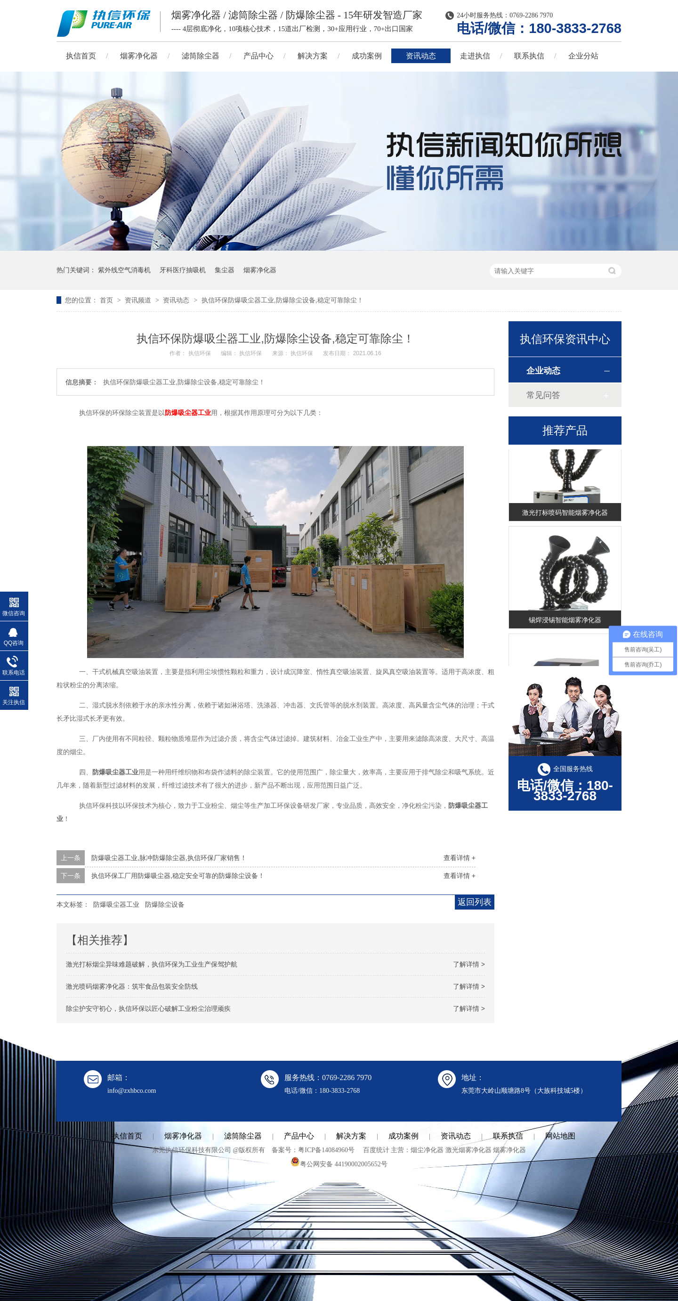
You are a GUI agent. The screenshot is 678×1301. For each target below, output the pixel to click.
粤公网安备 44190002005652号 (339, 1164)
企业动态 (543, 370)
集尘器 (224, 270)
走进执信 (475, 56)
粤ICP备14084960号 (326, 1150)
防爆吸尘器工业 (188, 412)
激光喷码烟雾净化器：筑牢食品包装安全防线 (132, 986)
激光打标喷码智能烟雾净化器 (565, 514)
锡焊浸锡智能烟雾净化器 (565, 621)
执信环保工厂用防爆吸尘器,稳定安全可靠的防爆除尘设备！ (178, 875)
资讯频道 (139, 300)
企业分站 (583, 56)
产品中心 (258, 56)
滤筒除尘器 (200, 56)
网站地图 (560, 1136)
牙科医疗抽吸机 (183, 270)
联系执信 (529, 56)
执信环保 (200, 353)
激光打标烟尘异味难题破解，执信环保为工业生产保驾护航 (151, 964)
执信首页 (81, 56)
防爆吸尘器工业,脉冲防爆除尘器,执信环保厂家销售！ (169, 858)
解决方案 (313, 56)
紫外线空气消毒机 (124, 270)
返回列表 (475, 902)
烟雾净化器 (139, 56)
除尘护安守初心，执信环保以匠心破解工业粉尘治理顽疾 (148, 1008)
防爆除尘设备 (165, 904)
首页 (107, 300)
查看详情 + (460, 858)
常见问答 (543, 395)
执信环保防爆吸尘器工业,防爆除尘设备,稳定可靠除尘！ (282, 300)
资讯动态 (421, 56)
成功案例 (367, 56)
